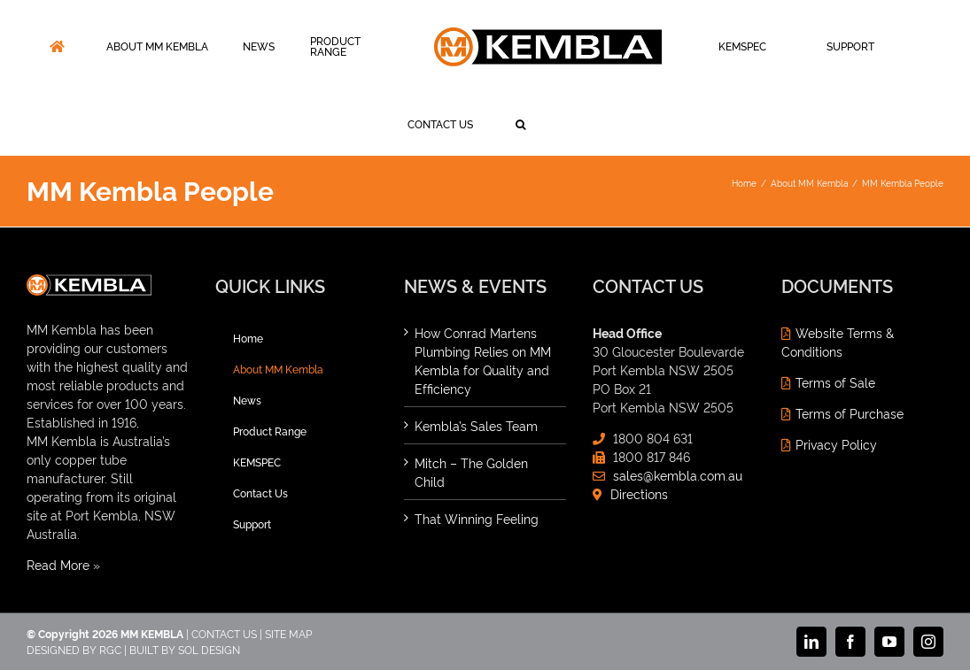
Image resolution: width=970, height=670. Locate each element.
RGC (110, 649)
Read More (58, 564)
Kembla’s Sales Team (476, 425)
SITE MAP (288, 633)
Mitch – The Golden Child (471, 471)
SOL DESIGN (209, 649)
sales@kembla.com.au (677, 474)
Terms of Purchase (849, 412)
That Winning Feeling (477, 518)
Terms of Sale (835, 382)
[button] (520, 125)
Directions (639, 493)
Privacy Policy (836, 443)
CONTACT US (224, 633)
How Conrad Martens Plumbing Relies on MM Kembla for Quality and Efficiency (483, 360)
